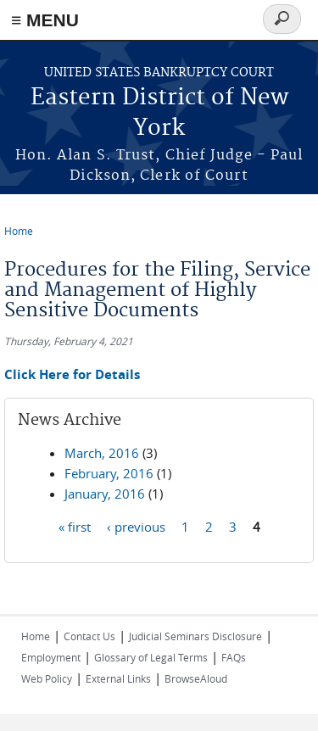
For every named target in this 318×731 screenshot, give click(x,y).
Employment (51, 657)
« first (75, 526)
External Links (118, 678)
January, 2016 (104, 493)
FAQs (233, 657)
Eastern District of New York (159, 113)
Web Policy (46, 678)
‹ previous (136, 526)
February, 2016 (108, 473)
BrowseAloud (196, 678)
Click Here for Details (72, 374)
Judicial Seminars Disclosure (195, 636)
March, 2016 (101, 452)
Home (18, 230)
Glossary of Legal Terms (151, 657)
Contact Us (89, 636)
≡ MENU (45, 20)
